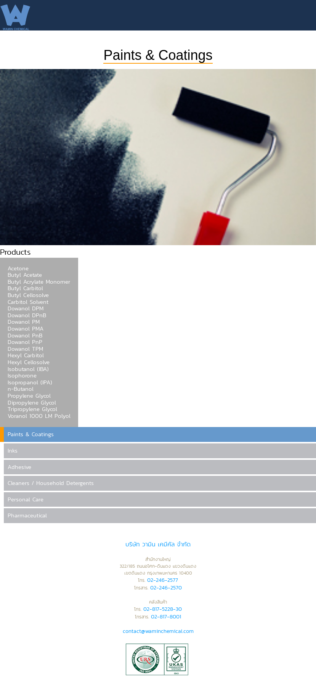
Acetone (18, 268)
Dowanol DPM (25, 308)
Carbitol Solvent (28, 302)
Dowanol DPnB (27, 315)
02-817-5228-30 (162, 609)
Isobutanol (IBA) (28, 369)
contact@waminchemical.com (158, 631)
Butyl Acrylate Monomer (39, 282)
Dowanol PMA (25, 328)
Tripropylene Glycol (32, 409)
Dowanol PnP (25, 342)
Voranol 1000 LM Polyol (39, 416)
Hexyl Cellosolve (29, 362)
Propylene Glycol (29, 396)
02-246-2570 (166, 587)
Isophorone (22, 375)
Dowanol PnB (25, 335)
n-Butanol (21, 389)
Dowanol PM (24, 322)
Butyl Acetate (25, 275)
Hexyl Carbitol (26, 355)
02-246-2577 (162, 580)
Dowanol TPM (25, 349)
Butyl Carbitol (25, 288)
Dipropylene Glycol (32, 402)
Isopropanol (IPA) (30, 382)
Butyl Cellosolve (28, 295)
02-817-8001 (166, 616)
